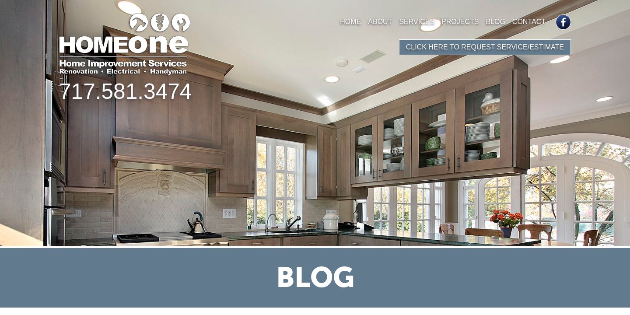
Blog (495, 21)
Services (416, 21)
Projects (460, 21)
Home (350, 21)
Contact (529, 21)
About (380, 21)
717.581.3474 (125, 91)
